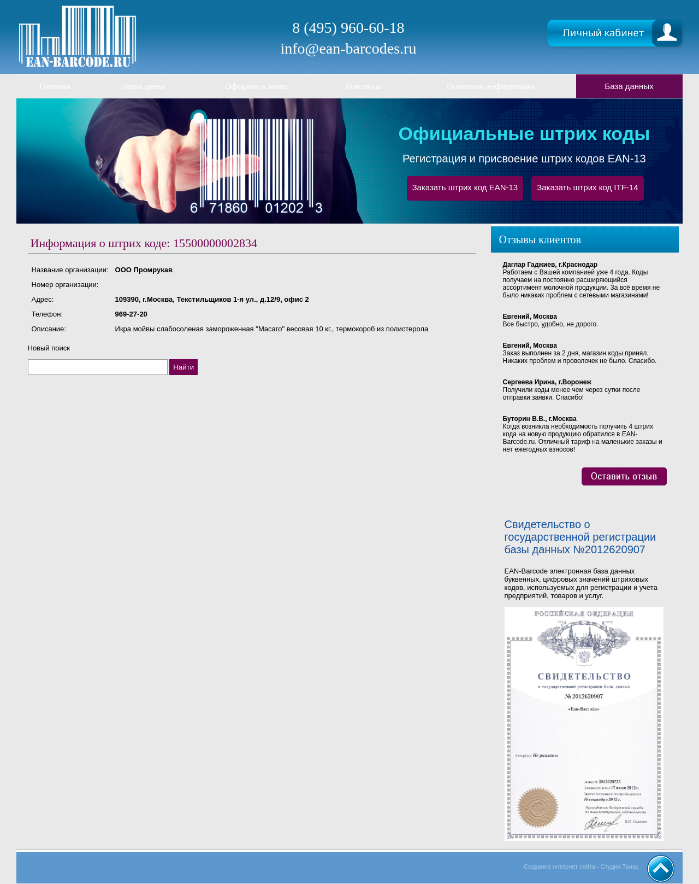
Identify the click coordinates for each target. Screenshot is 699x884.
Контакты (363, 86)
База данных (629, 86)
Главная (54, 86)
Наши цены (142, 86)
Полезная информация (491, 86)
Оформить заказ (256, 86)
